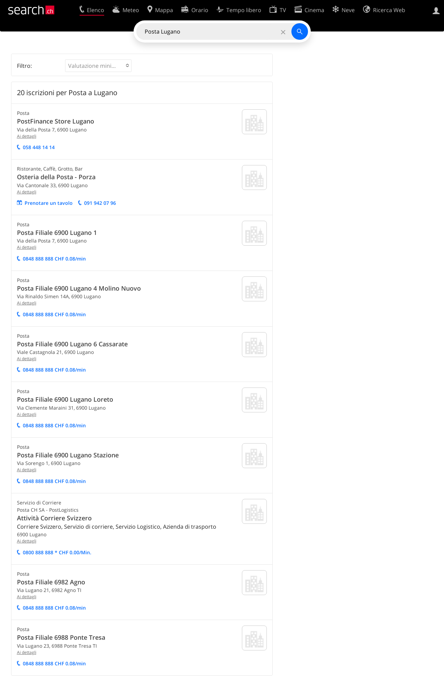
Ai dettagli (26, 136)
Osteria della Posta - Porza (56, 177)
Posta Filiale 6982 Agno (51, 582)
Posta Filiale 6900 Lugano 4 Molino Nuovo (79, 288)
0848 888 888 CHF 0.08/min (54, 258)
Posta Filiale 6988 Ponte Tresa (61, 637)
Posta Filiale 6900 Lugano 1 (57, 232)
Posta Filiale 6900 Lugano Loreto (65, 399)
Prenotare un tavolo (49, 203)
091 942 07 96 (100, 203)
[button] (98, 66)
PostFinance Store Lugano (55, 121)
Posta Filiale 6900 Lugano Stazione (68, 455)
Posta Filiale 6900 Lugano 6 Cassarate (72, 344)
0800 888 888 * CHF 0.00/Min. (57, 552)
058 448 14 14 (39, 147)
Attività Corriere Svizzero (54, 518)
